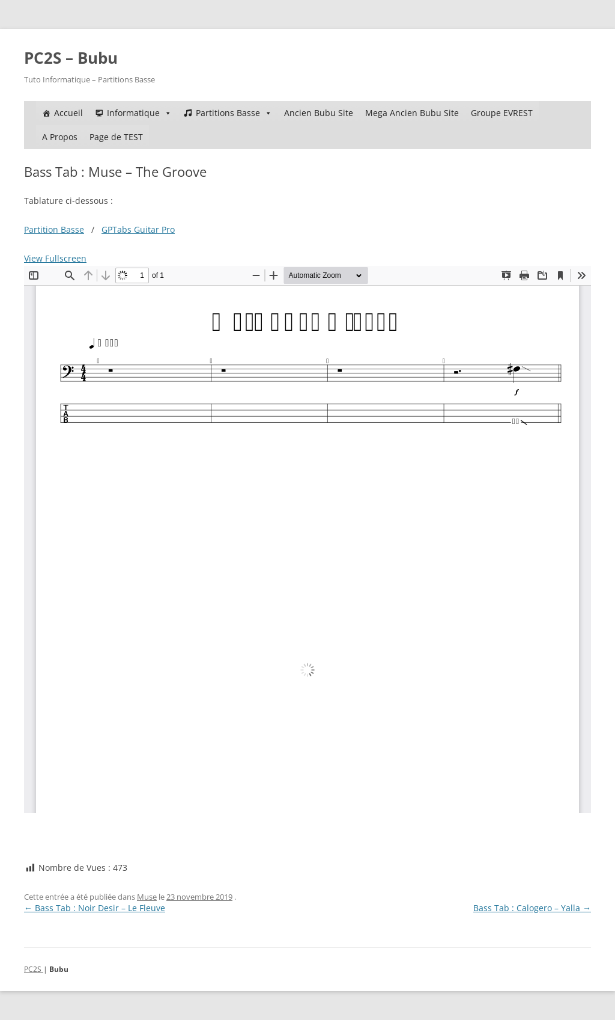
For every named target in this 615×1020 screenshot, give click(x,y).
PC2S (33, 969)
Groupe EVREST (502, 112)
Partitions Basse (234, 113)
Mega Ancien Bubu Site (412, 112)
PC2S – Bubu (71, 58)
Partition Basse (54, 229)
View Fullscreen (55, 258)
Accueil (68, 112)
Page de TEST (116, 137)
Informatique (139, 113)
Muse (147, 896)
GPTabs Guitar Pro (138, 229)
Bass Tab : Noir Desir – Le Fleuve (94, 908)
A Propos (59, 137)
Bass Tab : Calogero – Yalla (532, 908)
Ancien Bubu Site (318, 112)
